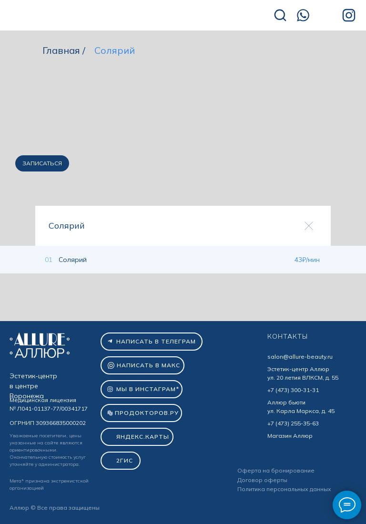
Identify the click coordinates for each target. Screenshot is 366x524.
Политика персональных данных (284, 489)
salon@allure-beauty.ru (300, 356)
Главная (61, 50)
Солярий (114, 50)
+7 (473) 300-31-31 (293, 389)
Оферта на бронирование (276, 470)
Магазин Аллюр (290, 435)
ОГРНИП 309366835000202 (48, 422)
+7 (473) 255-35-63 (293, 423)
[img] (76, 16)
